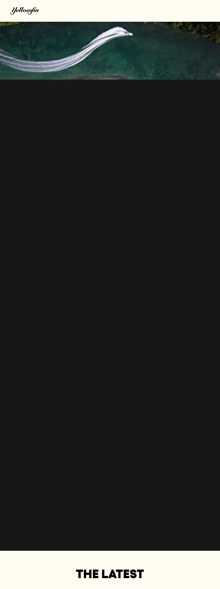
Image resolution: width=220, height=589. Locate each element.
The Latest (110, 573)
